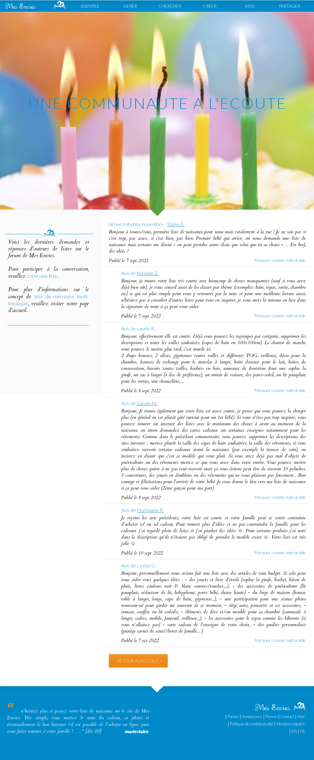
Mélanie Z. (148, 273)
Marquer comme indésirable (280, 260)
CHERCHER (170, 6)
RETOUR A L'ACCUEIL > (139, 660)
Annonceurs (252, 716)
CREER (209, 6)
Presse (271, 716)
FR (302, 731)
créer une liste (42, 276)
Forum (233, 716)
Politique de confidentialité (251, 723)
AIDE (250, 6)
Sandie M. (147, 403)
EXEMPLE (90, 6)
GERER (130, 6)
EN (294, 731)
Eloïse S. (175, 224)
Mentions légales (291, 723)
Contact (287, 716)
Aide (301, 716)
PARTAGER (289, 6)
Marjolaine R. (150, 510)
